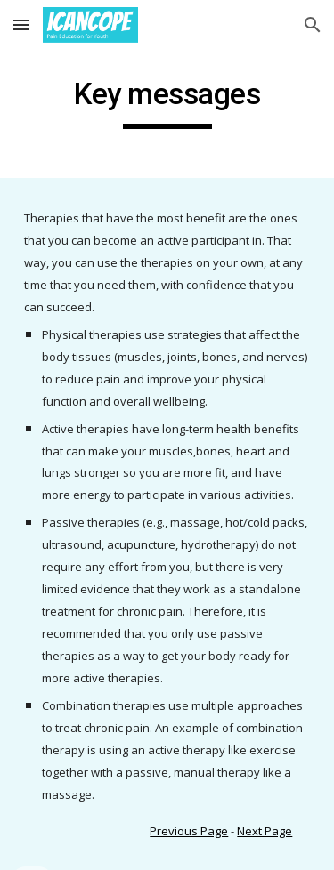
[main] (167, 102)
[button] (21, 24)
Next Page (264, 831)
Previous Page (189, 831)
